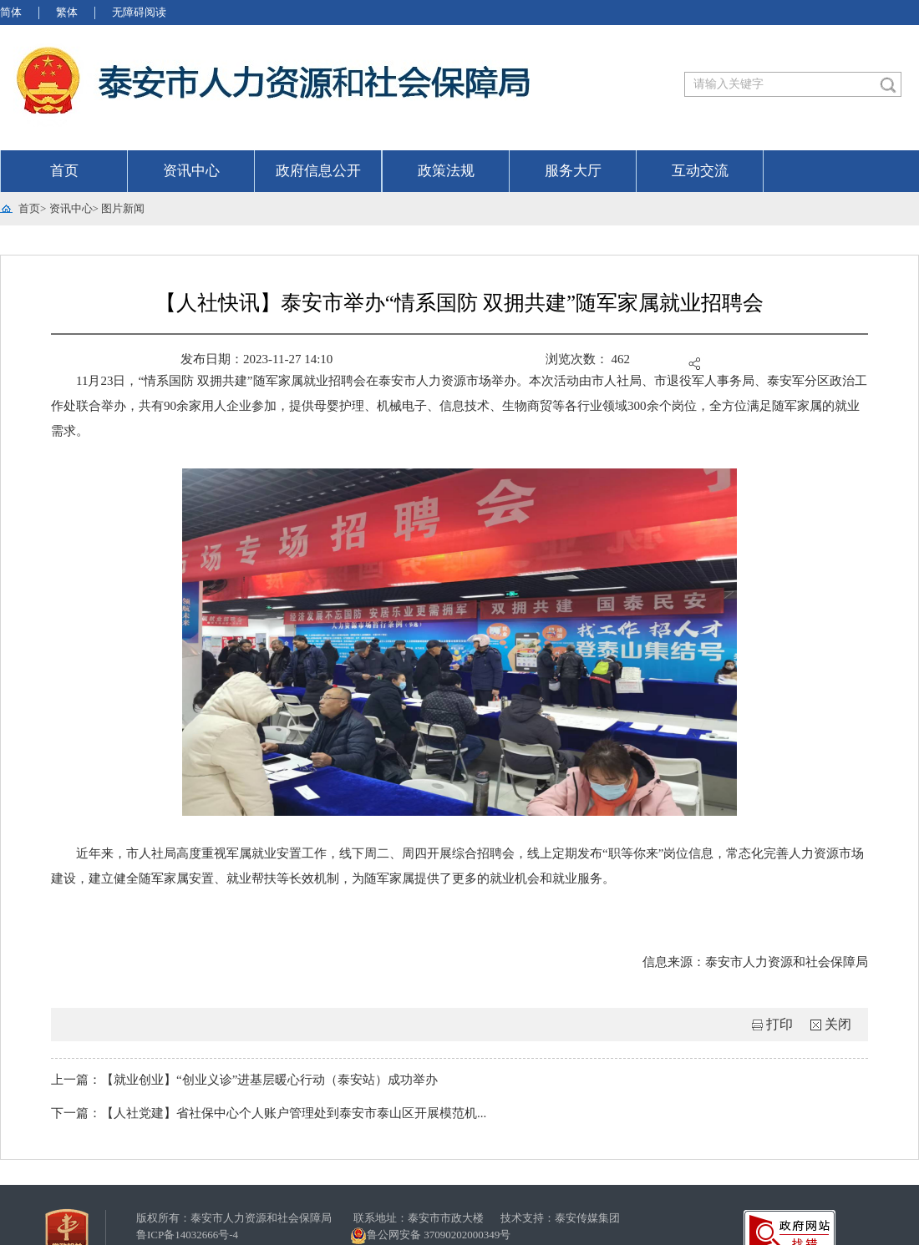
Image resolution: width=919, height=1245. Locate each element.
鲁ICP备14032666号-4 (187, 1234)
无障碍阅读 (139, 12)
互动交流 (700, 171)
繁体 (67, 12)
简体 (11, 12)
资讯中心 (191, 171)
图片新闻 (123, 208)
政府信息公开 (318, 171)
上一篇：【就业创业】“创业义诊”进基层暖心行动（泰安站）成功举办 (244, 1079)
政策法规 (446, 171)
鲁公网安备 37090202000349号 (430, 1235)
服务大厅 (573, 171)
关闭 (838, 1024)
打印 (779, 1024)
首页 (64, 171)
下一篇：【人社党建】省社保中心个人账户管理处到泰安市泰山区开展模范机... (268, 1113)
